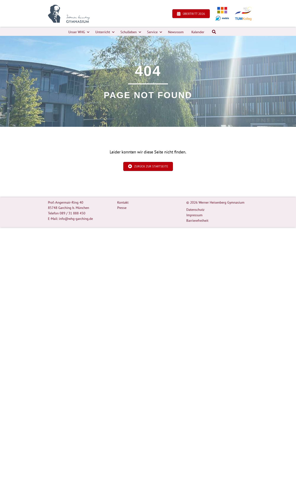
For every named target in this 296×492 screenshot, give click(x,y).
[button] (88, 32)
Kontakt (123, 202)
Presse (121, 208)
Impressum (194, 215)
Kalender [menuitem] (197, 32)
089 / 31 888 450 (72, 213)
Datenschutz (195, 209)
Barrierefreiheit (197, 220)
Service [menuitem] (152, 32)
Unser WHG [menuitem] (76, 32)
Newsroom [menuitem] (176, 32)
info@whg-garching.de (76, 218)
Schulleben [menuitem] (128, 32)
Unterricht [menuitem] (102, 32)
